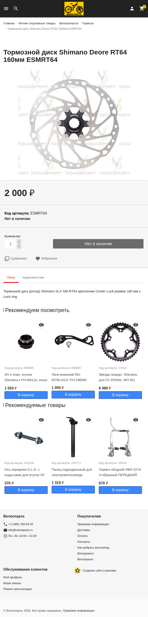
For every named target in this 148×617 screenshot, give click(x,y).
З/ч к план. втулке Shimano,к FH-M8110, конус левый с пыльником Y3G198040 (25, 383)
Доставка (83, 530)
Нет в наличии (98, 244)
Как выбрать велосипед (93, 547)
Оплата (82, 536)
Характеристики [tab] (33, 277)
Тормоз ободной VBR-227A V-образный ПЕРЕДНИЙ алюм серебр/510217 (120, 475)
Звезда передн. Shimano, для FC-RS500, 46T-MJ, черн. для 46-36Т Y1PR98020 (118, 383)
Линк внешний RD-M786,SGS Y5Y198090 (69, 377)
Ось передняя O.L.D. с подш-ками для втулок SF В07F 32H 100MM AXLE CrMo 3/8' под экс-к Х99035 (25, 478)
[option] (27, 359)
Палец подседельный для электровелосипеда (72, 472)
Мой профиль (12, 577)
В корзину (26, 395)
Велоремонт (85, 553)
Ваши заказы (12, 583)
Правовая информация (93, 524)
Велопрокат (85, 559)
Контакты (83, 541)
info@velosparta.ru (20, 530)
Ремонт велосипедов (17, 589)
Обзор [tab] (11, 277)
